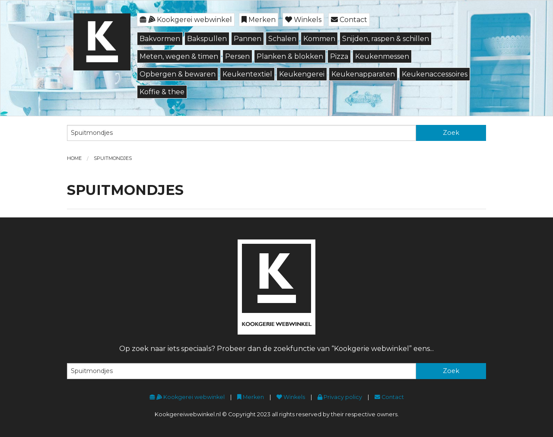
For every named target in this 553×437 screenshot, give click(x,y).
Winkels (303, 20)
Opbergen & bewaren (178, 74)
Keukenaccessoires (434, 74)
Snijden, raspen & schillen (385, 39)
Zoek (451, 133)
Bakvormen (160, 39)
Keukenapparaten (363, 74)
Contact (349, 20)
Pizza (339, 56)
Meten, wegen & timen (179, 56)
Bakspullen (207, 39)
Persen (237, 56)
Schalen (282, 39)
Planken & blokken (290, 56)
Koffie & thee (162, 92)
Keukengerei (301, 74)
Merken (259, 20)
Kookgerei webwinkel (186, 20)
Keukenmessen (382, 56)
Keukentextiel (247, 74)
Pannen (247, 39)
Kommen (319, 39)
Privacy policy (340, 397)
